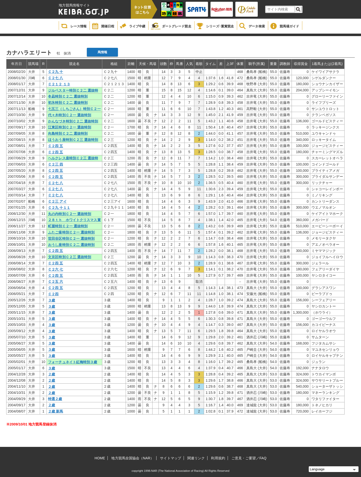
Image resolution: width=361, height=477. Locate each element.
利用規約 (218, 458)
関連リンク (196, 458)
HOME (100, 458)
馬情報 (102, 52)
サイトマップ (170, 458)
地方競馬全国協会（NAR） (132, 458)
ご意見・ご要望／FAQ (248, 458)
